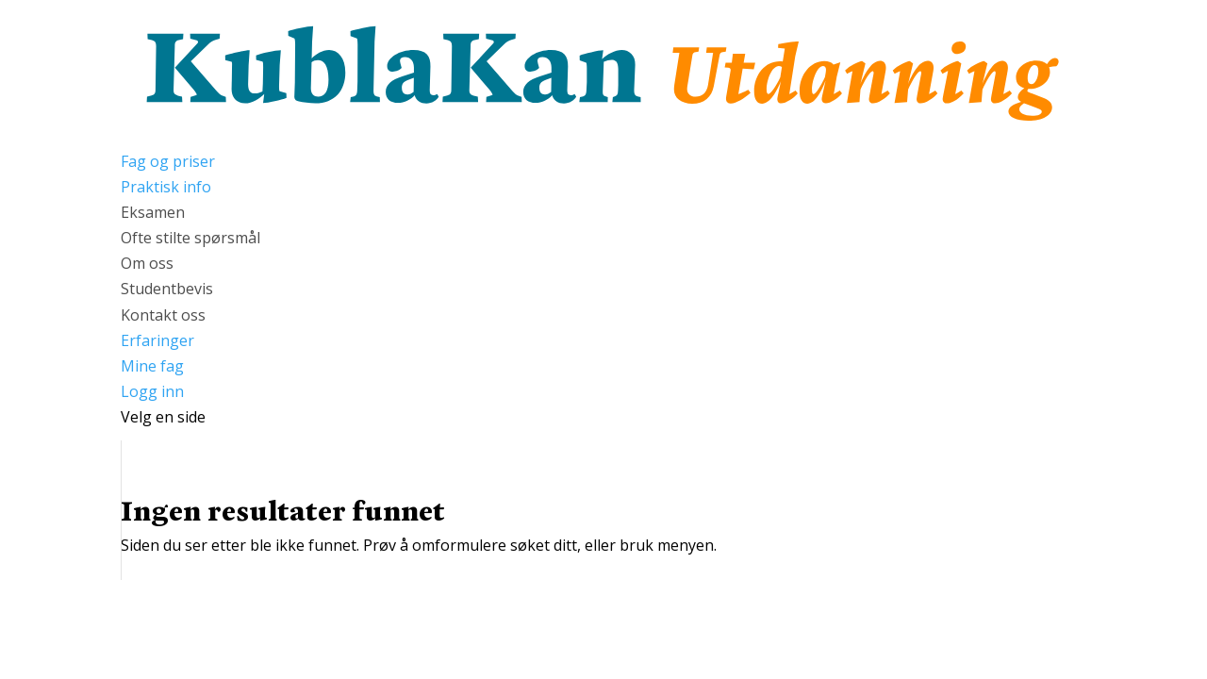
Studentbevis (167, 288)
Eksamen (153, 212)
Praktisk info (166, 186)
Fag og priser (168, 161)
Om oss (147, 263)
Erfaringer (157, 340)
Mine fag (152, 366)
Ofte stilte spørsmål (190, 237)
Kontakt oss (163, 315)
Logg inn (152, 391)
